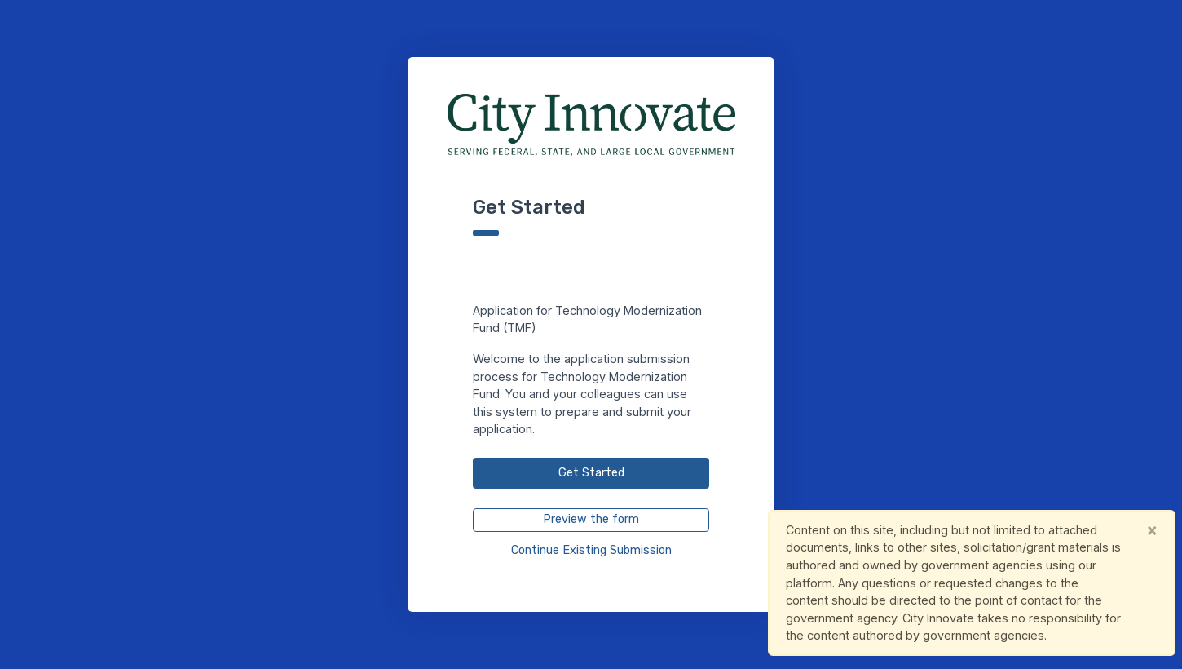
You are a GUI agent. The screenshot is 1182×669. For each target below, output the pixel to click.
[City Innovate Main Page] (591, 125)
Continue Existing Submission (591, 550)
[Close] (1152, 530)
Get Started (591, 473)
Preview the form (591, 519)
